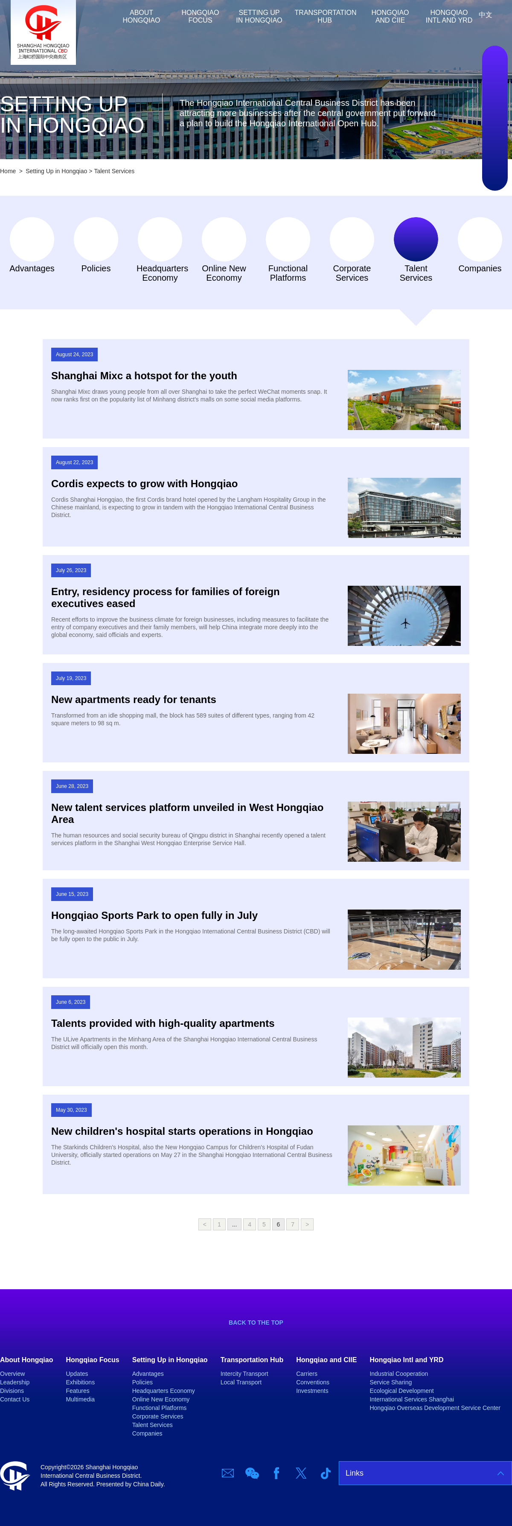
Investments (312, 1390)
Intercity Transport (244, 1373)
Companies (479, 268)
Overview (12, 1373)
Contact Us (14, 1399)
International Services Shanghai (411, 1399)
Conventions (312, 1382)
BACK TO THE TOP (256, 1322)
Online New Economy (224, 273)
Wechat (495, 92)
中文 (485, 14)
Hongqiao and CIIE (390, 16)
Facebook (495, 118)
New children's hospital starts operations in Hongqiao (182, 1131)
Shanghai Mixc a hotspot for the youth (144, 375)
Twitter (495, 144)
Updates (77, 1373)
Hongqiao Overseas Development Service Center (434, 1407)
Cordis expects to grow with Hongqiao (144, 483)
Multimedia (80, 1399)
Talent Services (114, 171)
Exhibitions (80, 1382)
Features (77, 1390)
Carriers (306, 1373)
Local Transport (241, 1382)
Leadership (14, 1382)
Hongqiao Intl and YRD (449, 16)
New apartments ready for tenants (133, 699)
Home (106, 16)
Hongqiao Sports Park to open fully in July (154, 915)
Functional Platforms (288, 273)
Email (495, 67)
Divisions (12, 1390)
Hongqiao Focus (200, 16)
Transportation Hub (326, 16)
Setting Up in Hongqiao (259, 16)
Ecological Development (401, 1390)
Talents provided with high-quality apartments (163, 1023)
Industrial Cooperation (398, 1373)
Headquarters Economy (160, 273)
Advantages (32, 268)
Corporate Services (352, 273)
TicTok (495, 169)
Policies (96, 268)
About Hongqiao (141, 16)
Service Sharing (390, 1382)
